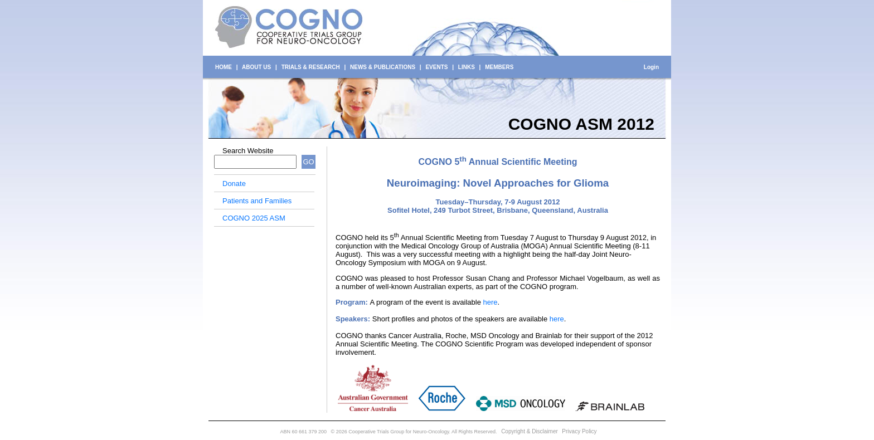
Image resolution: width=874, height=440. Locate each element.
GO (308, 162)
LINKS (466, 67)
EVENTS (436, 67)
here (490, 302)
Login (651, 67)
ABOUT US (256, 67)
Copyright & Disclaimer (529, 431)
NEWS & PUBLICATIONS (382, 67)
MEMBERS (499, 67)
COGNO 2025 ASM (253, 218)
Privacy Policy (579, 431)
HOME (223, 67)
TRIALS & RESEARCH (310, 67)
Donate (234, 183)
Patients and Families (257, 201)
